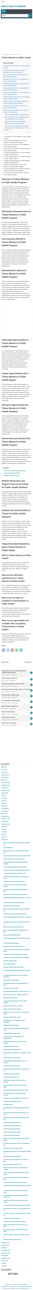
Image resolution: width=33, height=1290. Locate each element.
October (5, 787)
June (4, 798)
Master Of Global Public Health (11, 1033)
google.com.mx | (25, 1288)
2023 (4, 1247)
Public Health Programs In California (13, 1006)
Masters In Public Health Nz (11, 475)
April (4, 769)
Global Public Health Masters (11, 943)
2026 (4, 767)
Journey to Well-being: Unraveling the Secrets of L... (17, 870)
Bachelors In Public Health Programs (13, 946)
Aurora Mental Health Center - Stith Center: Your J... (17, 991)
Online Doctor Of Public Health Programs (14, 881)
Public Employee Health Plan (9, 706)
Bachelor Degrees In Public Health (12, 1164)
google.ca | (24, 1284)
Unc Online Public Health (10, 960)
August (5, 793)
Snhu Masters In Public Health (11, 1074)
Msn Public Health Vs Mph (10, 997)
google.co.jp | (7, 1288)
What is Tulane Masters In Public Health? (17, 114)
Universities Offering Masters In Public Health (15, 1090)
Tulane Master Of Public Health (11, 1065)
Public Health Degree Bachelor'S (12, 1122)
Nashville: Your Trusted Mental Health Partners (16, 1098)
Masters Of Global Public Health (12, 1017)
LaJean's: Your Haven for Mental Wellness (14, 1221)
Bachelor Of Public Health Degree (12, 1156)
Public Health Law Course (8, 717)
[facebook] (3, 650)
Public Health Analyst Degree (11, 980)
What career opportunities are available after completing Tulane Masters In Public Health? (17, 128)
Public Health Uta (8, 847)
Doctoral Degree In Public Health (10, 695)
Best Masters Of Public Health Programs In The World (16, 689)
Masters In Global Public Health (11, 935)
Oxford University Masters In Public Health (13, 683)
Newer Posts (5, 662)
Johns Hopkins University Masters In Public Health (16, 855)
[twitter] (8, 650)
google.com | (9, 1284)
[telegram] (21, 650)
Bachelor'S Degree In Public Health (12, 1148)
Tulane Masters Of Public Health (12, 1049)
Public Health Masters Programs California (14, 1182)
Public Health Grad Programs (11, 1077)
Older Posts (28, 662)
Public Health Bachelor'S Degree (12, 1132)
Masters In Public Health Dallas (11, 905)
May (4, 800)
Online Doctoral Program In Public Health (14, 873)
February (5, 775)
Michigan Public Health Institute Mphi (13, 967)
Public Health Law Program (9, 723)
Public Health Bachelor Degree (11, 1135)
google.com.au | (6, 1286)
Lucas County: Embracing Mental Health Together (16, 1205)
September (6, 790)
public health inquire (13, 6)
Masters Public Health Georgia (11, 1218)
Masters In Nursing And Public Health (13, 927)
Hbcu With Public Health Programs (11, 700)
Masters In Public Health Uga (12, 473)
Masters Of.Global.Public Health (12, 1009)
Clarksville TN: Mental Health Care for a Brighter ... (17, 957)
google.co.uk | (17, 1284)
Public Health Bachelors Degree (11, 1129)
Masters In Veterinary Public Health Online (14, 914)
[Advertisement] (16, 36)
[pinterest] (12, 650)
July (4, 795)
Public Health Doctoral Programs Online (14, 859)
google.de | (22, 1286)
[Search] (15, 15)
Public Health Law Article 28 (9, 678)
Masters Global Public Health (11, 1025)
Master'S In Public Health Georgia (12, 1239)
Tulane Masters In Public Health (12, 1057)
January (5, 777)
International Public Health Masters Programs (15, 954)
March (4, 772)
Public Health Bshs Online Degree (12, 1125)
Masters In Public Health (8, 711)
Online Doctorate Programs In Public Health (15, 867)
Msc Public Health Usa (9, 964)
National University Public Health (12, 1101)
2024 (4, 813)
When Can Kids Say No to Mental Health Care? (15, 994)
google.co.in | (15, 1286)
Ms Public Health (8, 1104)
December (6, 782)
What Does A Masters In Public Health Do (15, 470)
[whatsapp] (16, 650)
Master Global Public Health (11, 1046)
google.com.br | (15, 1288)
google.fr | (29, 1286)
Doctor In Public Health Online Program (13, 902)
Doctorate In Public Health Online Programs (15, 894)
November (6, 785)
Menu (3, 11)
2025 (4, 780)
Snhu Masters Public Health (10, 988)
